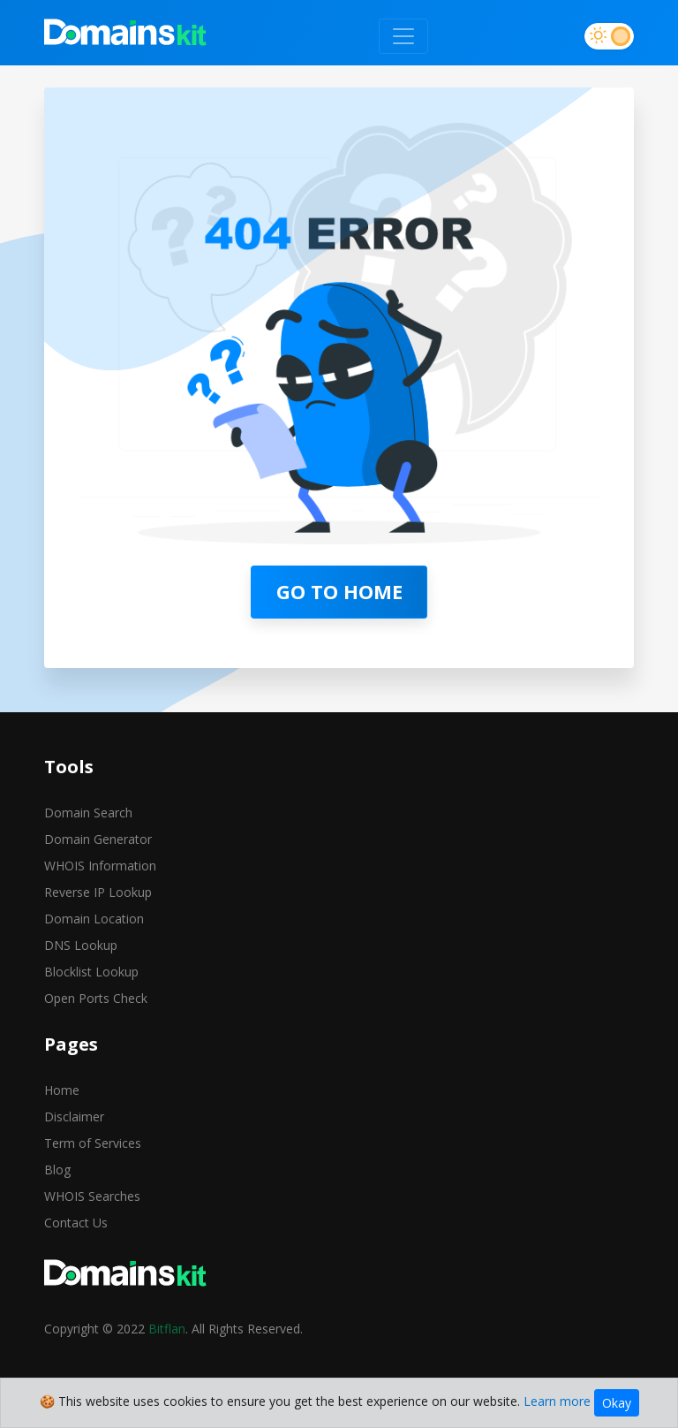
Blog (57, 1169)
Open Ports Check (95, 998)
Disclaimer (74, 1116)
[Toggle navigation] (403, 36)
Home (61, 1090)
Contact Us (76, 1222)
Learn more (557, 1401)
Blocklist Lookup (91, 971)
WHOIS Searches (92, 1196)
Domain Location (94, 918)
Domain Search (88, 812)
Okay (616, 1402)
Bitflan (166, 1328)
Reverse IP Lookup (98, 892)
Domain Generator (98, 839)
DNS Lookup (80, 945)
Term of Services (92, 1143)
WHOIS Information (100, 865)
